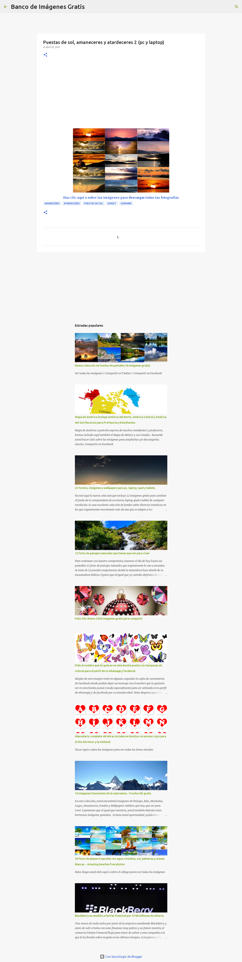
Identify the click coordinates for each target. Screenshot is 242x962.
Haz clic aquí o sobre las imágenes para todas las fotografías (121, 197)
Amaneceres (52, 203)
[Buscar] (90, 6)
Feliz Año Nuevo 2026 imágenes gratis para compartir (109, 618)
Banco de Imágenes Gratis (48, 6)
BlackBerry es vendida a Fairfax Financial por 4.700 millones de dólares (119, 915)
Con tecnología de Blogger (121, 956)
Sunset (111, 203)
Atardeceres (72, 203)
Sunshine (126, 203)
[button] (45, 55)
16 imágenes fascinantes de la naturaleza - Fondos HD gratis (113, 793)
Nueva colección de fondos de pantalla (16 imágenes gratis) (112, 365)
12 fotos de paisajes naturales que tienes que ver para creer (112, 553)
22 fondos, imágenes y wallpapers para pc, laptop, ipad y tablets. (115, 487)
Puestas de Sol (93, 203)
